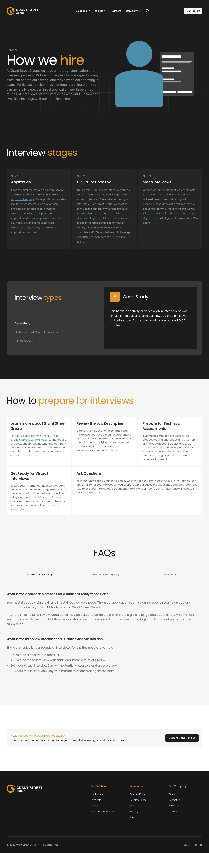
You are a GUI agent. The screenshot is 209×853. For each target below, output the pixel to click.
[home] (24, 11)
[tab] (55, 323)
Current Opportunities (182, 738)
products (27, 440)
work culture (42, 440)
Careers (116, 11)
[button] (83, 11)
